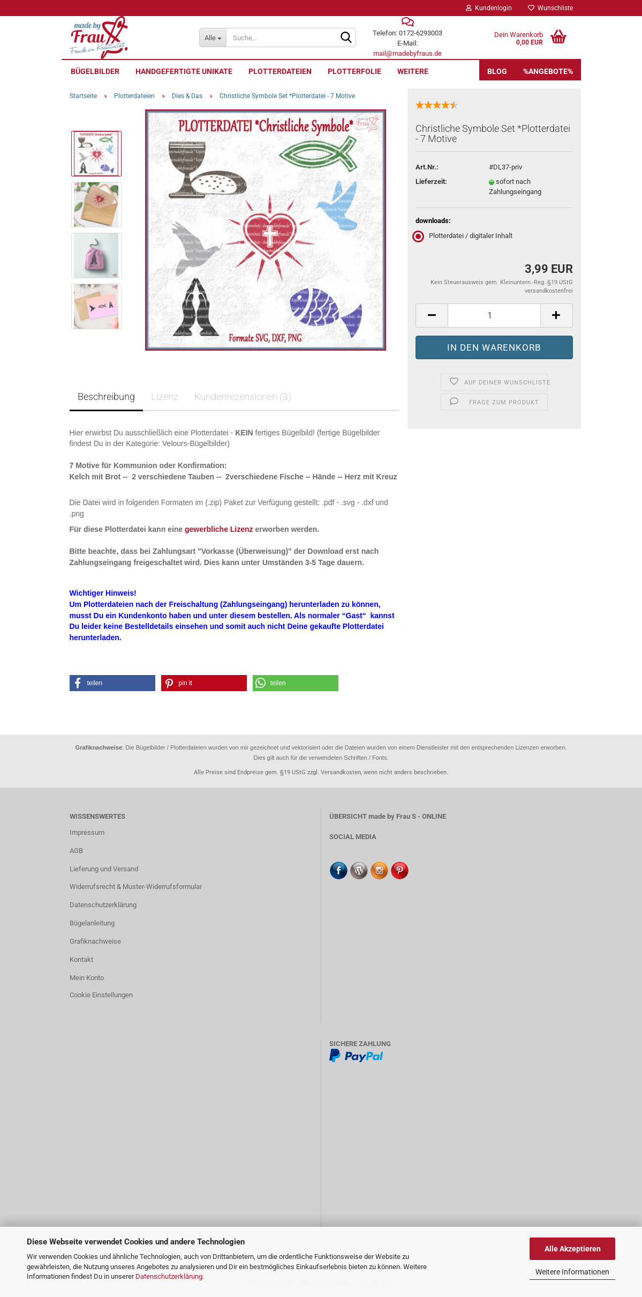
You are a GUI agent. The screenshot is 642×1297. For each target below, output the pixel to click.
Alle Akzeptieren (573, 1248)
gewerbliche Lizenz (219, 529)
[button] (112, 683)
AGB (76, 851)
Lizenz (164, 396)
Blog (497, 71)
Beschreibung (106, 396)
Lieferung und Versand (104, 869)
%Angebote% (548, 71)
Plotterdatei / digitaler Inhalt (464, 236)
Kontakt (81, 959)
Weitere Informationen (572, 1272)
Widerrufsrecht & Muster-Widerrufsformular (136, 887)
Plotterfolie (354, 71)
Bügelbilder (95, 71)
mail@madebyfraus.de (407, 53)
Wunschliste (550, 8)
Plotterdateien (280, 71)
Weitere (412, 71)
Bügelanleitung (92, 923)
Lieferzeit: (431, 181)
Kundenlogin (489, 8)
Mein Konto (87, 978)
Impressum (87, 832)
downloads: (433, 221)
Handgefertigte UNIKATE (183, 71)
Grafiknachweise (95, 941)
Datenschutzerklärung (168, 1276)
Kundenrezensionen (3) (242, 396)
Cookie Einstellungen (101, 995)
